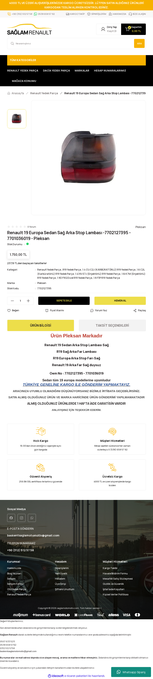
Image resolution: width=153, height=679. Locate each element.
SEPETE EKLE (64, 301)
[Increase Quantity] (29, 301)
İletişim (11, 579)
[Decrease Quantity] (10, 301)
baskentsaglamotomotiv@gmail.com (18, 651)
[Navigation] (76, 60)
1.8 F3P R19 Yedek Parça (107, 278)
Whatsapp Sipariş (131, 672)
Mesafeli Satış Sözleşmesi (118, 579)
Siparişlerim (62, 568)
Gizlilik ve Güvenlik (113, 584)
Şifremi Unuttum (64, 589)
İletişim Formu (15, 584)
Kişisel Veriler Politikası (115, 595)
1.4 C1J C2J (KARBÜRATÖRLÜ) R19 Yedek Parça (108, 270)
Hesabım (60, 579)
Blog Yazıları (14, 573)
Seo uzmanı (108, 608)
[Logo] (29, 29)
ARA (139, 43)
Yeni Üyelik (61, 573)
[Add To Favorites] (13, 311)
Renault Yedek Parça (49, 270)
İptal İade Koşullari (113, 589)
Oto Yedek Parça (16, 589)
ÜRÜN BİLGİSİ (40, 326)
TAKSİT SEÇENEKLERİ (112, 326)
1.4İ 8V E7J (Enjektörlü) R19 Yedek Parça (97, 274)
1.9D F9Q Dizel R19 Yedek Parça (74, 278)
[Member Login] (106, 29)
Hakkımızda (14, 568)
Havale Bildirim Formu (115, 573)
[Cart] (133, 29)
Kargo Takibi (110, 568)
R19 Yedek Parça (72, 270)
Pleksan (41, 283)
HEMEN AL (120, 301)
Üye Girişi (60, 584)
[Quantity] (20, 301)
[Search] (76, 43)
